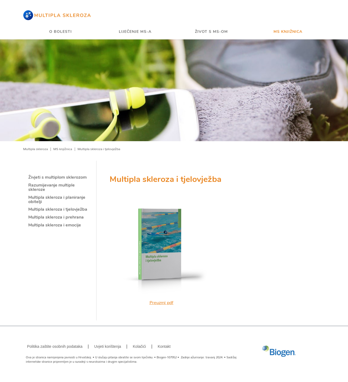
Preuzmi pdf (161, 301)
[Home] (57, 15)
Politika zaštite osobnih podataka (54, 346)
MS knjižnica (288, 32)
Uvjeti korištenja (107, 346)
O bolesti (60, 32)
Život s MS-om (211, 32)
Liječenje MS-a (135, 32)
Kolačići (139, 346)
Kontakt (164, 346)
